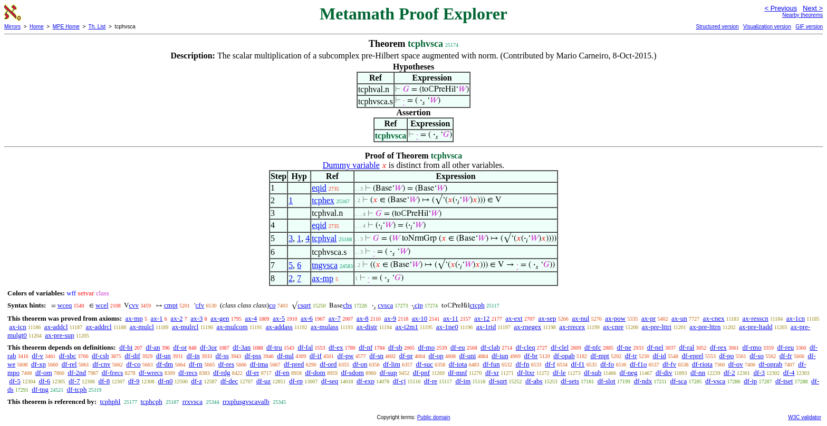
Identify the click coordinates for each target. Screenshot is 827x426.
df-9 (134, 381)
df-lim (391, 364)
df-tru (274, 347)
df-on (359, 364)
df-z (196, 381)
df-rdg (221, 373)
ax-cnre (613, 327)
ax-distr (367, 327)
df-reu (785, 347)
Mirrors (12, 26)
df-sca (678, 381)
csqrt (304, 305)
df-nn (697, 373)
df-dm (164, 364)
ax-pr (648, 318)
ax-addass (279, 327)
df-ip (750, 381)
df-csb (100, 356)
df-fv (669, 364)
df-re (430, 381)
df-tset (784, 381)
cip (419, 305)
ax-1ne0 (447, 327)
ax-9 (390, 318)
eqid (319, 187)
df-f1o (638, 364)
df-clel (560, 347)
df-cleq (525, 347)
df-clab (490, 347)
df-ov (735, 364)
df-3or (208, 347)
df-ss (222, 356)
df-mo (426, 347)
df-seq (330, 381)
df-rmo (752, 347)
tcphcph (151, 401)
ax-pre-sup (59, 335)
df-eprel (693, 356)
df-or (180, 347)
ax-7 (335, 318)
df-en (282, 373)
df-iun (500, 356)
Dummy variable (351, 165)
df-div (664, 373)
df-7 (74, 381)
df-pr (406, 356)
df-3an (242, 347)
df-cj (399, 381)
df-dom (315, 373)
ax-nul (580, 318)
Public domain (433, 417)
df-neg (629, 373)
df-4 (789, 373)
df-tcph (77, 389)
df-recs (187, 373)
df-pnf (421, 373)
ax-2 (176, 318)
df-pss (253, 356)
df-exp (365, 381)
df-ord (328, 364)
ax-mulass (325, 327)
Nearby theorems (802, 15)
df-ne (624, 347)
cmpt (171, 305)
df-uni (467, 356)
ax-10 (420, 318)
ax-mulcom (231, 327)
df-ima (259, 364)
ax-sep (547, 318)
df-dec (229, 381)
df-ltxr (525, 373)
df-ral (686, 347)
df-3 (759, 373)
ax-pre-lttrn (704, 327)
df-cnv (101, 364)
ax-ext (513, 318)
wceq (64, 305)
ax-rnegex (527, 327)
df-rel (69, 364)
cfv (200, 305)
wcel (102, 305)
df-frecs (112, 373)
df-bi (125, 347)
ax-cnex (713, 318)
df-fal (305, 347)
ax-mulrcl (185, 327)
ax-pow (615, 318)
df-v (37, 356)
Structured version (717, 26)
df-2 (729, 373)
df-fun (491, 364)
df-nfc (592, 347)
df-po (726, 356)
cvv (134, 305)
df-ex (336, 347)
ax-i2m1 (406, 327)
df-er (252, 373)
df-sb (395, 347)
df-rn (196, 364)
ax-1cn (795, 318)
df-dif (132, 356)
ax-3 (196, 318)
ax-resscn (755, 318)
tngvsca (325, 265)
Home (37, 26)
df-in (193, 356)
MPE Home (66, 26)
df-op (436, 356)
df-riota (702, 364)
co (272, 305)
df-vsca (715, 381)
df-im (462, 381)
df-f (550, 364)
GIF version (809, 26)
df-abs (534, 381)
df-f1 (577, 364)
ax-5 (279, 318)
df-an (153, 347)
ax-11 (450, 318)
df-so (756, 356)
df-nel (655, 347)
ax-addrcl (99, 327)
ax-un (679, 318)
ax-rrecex (572, 327)
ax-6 (307, 318)
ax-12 (482, 318)
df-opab (563, 356)
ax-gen (219, 318)
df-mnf (457, 373)
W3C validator (804, 417)
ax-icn (17, 327)
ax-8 (363, 318)
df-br (531, 356)
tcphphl (110, 401)
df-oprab (771, 364)
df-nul (285, 356)
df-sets (570, 381)
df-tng (40, 389)
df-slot (607, 381)
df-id (659, 356)
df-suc (425, 364)
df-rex (718, 347)
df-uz (263, 381)
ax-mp (322, 278)
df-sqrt (498, 381)
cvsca (385, 305)
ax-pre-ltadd (756, 327)
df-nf (365, 347)
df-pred (294, 364)
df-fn (522, 364)
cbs (347, 305)
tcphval (324, 238)
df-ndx (642, 381)
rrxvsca (192, 401)
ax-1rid (486, 327)
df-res (226, 364)
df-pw (346, 356)
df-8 (104, 381)
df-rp (296, 381)
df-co (133, 364)
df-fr (786, 356)
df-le (559, 373)
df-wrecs (150, 373)
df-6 (45, 381)
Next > (813, 8)
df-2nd (77, 373)
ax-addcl (56, 327)
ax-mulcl (142, 327)
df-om (43, 373)
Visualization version (767, 26)
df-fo (607, 364)
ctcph (477, 305)
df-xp (38, 364)
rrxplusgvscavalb (246, 401)
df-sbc (67, 356)
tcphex (323, 200)
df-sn (376, 356)
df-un (163, 356)
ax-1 (157, 318)
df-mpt (599, 356)
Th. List (97, 26)
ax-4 (251, 318)
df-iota (458, 364)
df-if (316, 356)
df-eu (457, 347)
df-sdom (352, 373)
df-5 (15, 381)
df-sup (388, 373)
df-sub (592, 373)
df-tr (631, 356)
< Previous (780, 8)
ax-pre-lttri (656, 327)
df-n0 (165, 381)
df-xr (492, 373)
